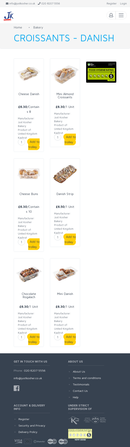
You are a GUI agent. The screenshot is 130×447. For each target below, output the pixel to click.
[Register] (112, 3)
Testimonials (81, 384)
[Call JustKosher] (49, 3)
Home (18, 27)
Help (75, 397)
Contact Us (80, 390)
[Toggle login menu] (111, 15)
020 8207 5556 (34, 370)
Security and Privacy (32, 425)
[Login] (123, 3)
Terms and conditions (87, 378)
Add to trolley (34, 144)
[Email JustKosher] (20, 3)
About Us (79, 371)
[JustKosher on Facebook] (16, 388)
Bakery (38, 27)
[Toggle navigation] (121, 15)
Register (24, 419)
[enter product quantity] (21, 142)
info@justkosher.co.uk (28, 378)
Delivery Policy (28, 432)
